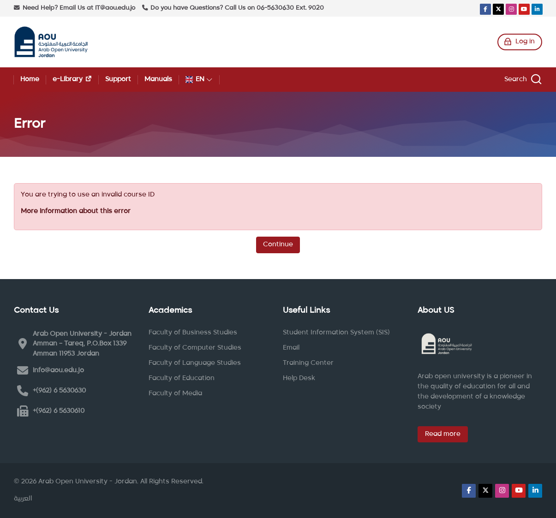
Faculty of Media (175, 393)
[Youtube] (524, 9)
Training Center (308, 363)
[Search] (522, 79)
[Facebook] (485, 9)
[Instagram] (511, 9)
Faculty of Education (182, 378)
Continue (278, 244)
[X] (498, 9)
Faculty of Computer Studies (195, 348)
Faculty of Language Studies (195, 363)
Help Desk (299, 378)
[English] (199, 79)
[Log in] (519, 42)
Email (291, 348)
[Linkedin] (537, 9)
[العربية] (23, 499)
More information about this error (76, 211)
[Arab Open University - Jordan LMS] (51, 42)
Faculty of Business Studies (193, 332)
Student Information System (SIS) (336, 332)
